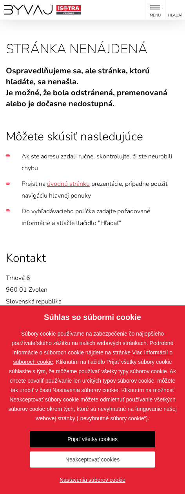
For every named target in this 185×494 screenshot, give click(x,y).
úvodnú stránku (68, 184)
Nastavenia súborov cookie (92, 480)
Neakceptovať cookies (92, 459)
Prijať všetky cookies (92, 439)
